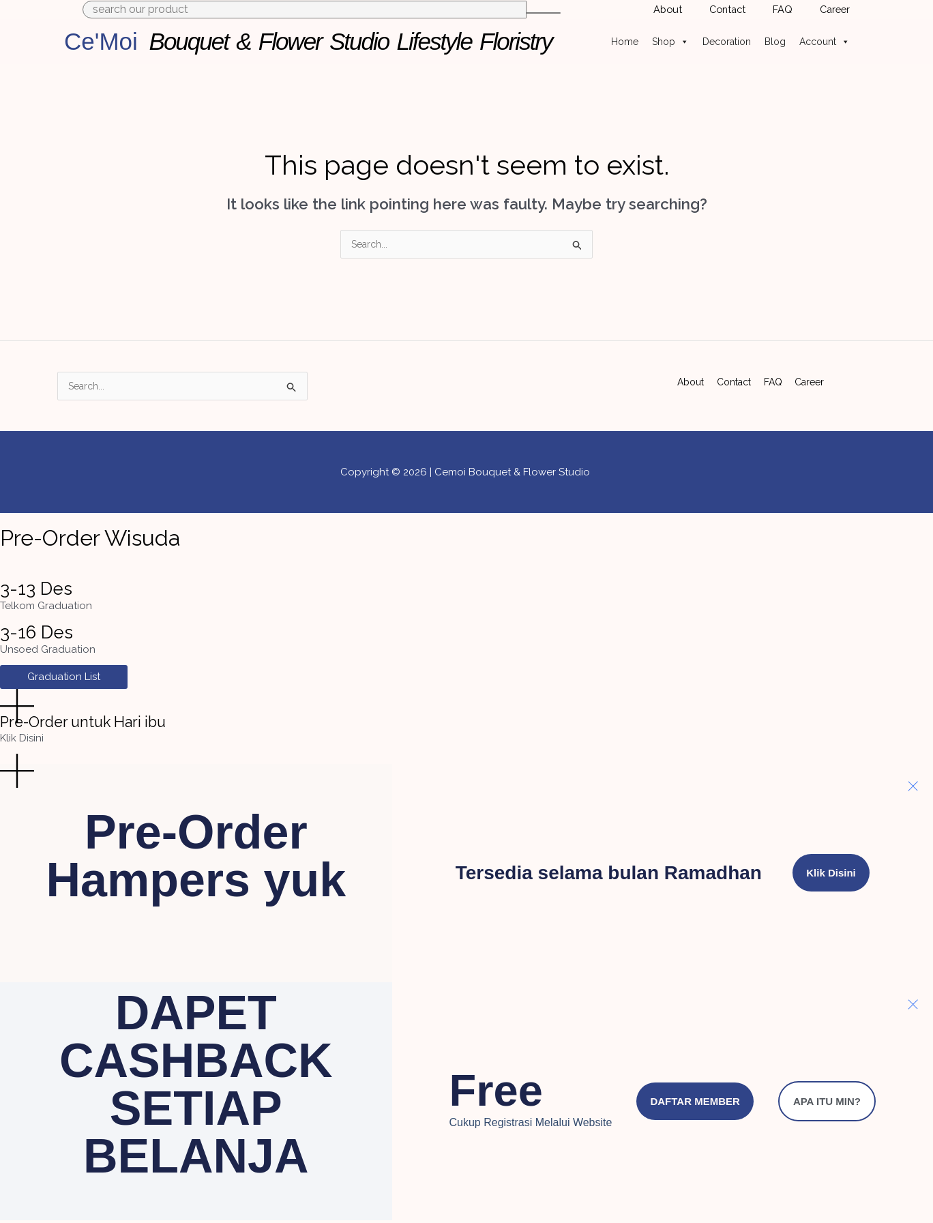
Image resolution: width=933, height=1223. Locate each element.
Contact (734, 378)
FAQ (774, 378)
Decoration (726, 41)
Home (624, 41)
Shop (670, 41)
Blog (775, 41)
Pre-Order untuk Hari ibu (102, 723)
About (690, 378)
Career (811, 378)
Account (824, 41)
